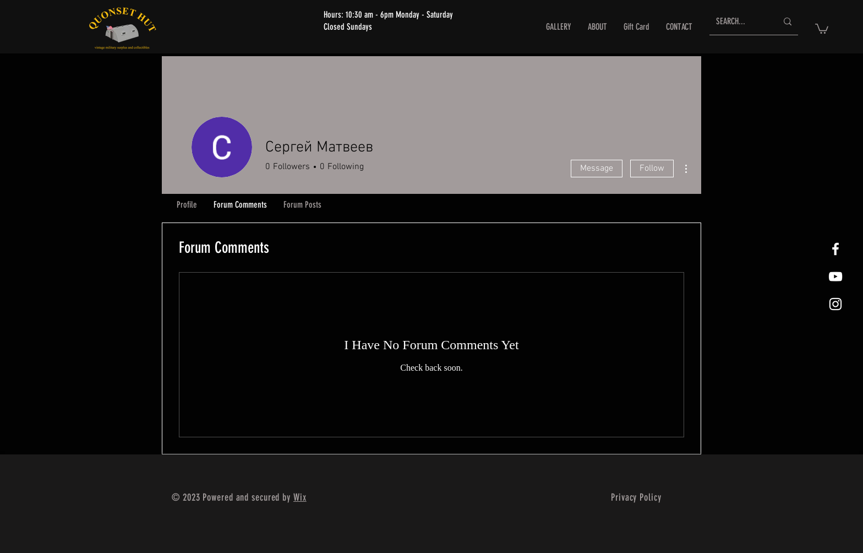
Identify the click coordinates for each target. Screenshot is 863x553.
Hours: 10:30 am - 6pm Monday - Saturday (388, 14)
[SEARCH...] (738, 22)
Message (596, 168)
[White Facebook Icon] (835, 249)
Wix (300, 497)
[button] (821, 28)
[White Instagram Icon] (835, 304)
